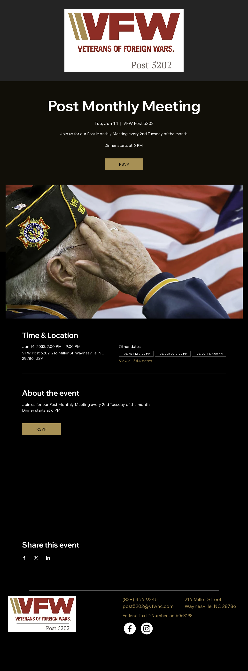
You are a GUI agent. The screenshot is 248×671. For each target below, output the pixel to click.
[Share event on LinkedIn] (48, 558)
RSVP (124, 164)
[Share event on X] (36, 558)
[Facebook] (130, 628)
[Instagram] (147, 628)
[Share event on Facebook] (24, 558)
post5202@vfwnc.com (148, 606)
